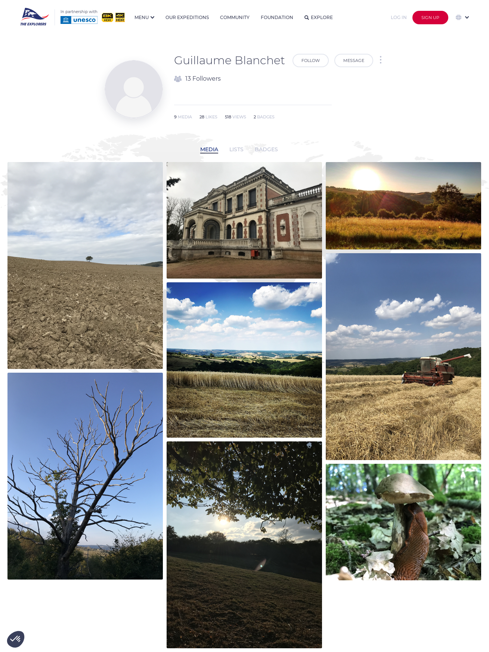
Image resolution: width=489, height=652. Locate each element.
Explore (318, 17)
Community (235, 17)
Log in (399, 17)
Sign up (430, 17)
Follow (310, 60)
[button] (16, 639)
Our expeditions (187, 17)
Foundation (277, 17)
